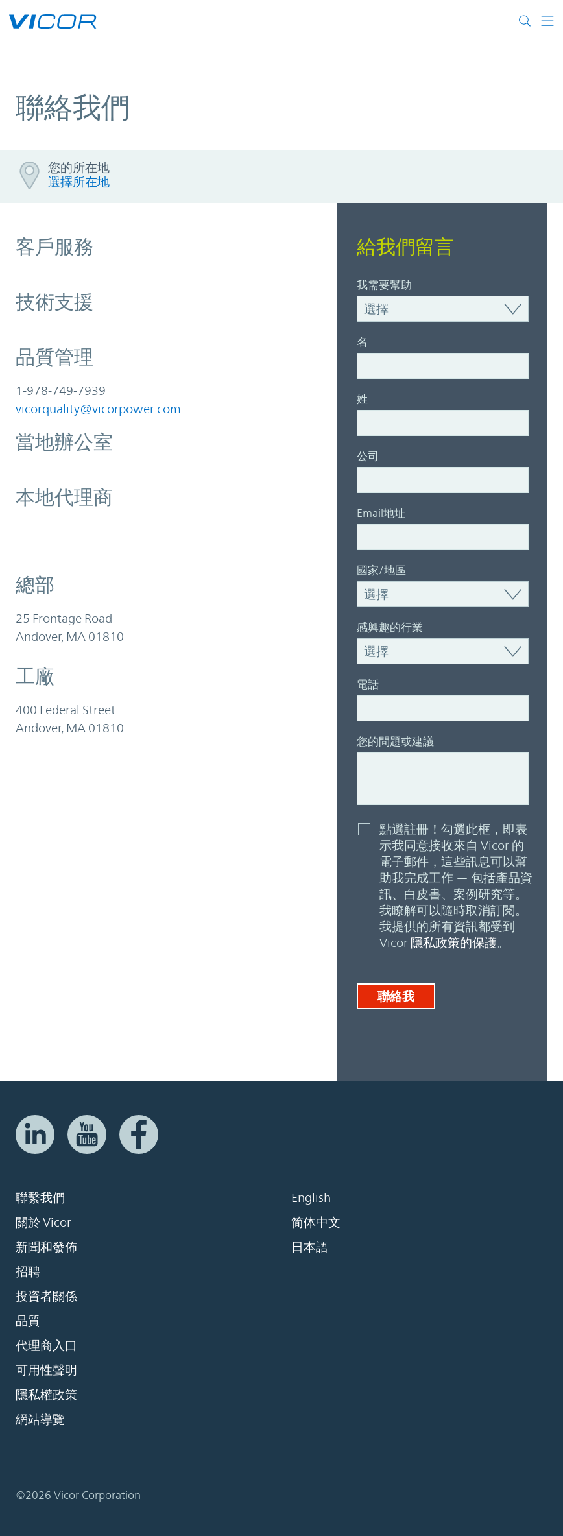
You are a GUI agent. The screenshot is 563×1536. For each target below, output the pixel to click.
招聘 (28, 1271)
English (311, 1197)
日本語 (309, 1247)
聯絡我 (395, 996)
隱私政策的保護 (454, 942)
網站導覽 (40, 1419)
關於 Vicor (43, 1222)
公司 (368, 456)
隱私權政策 (46, 1394)
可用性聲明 (46, 1370)
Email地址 (381, 513)
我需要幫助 (384, 284)
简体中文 (316, 1222)
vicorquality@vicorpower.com (98, 409)
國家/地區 (381, 570)
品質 (28, 1321)
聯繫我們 (40, 1197)
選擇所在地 (79, 181)
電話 (368, 684)
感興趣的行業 (390, 627)
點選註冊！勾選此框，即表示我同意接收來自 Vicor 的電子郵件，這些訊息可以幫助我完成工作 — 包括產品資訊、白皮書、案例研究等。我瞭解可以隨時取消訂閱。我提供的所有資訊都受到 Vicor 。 (456, 886)
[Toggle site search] (524, 21)
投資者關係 (46, 1296)
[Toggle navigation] (542, 21)
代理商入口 (46, 1345)
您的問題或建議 (395, 741)
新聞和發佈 (46, 1247)
